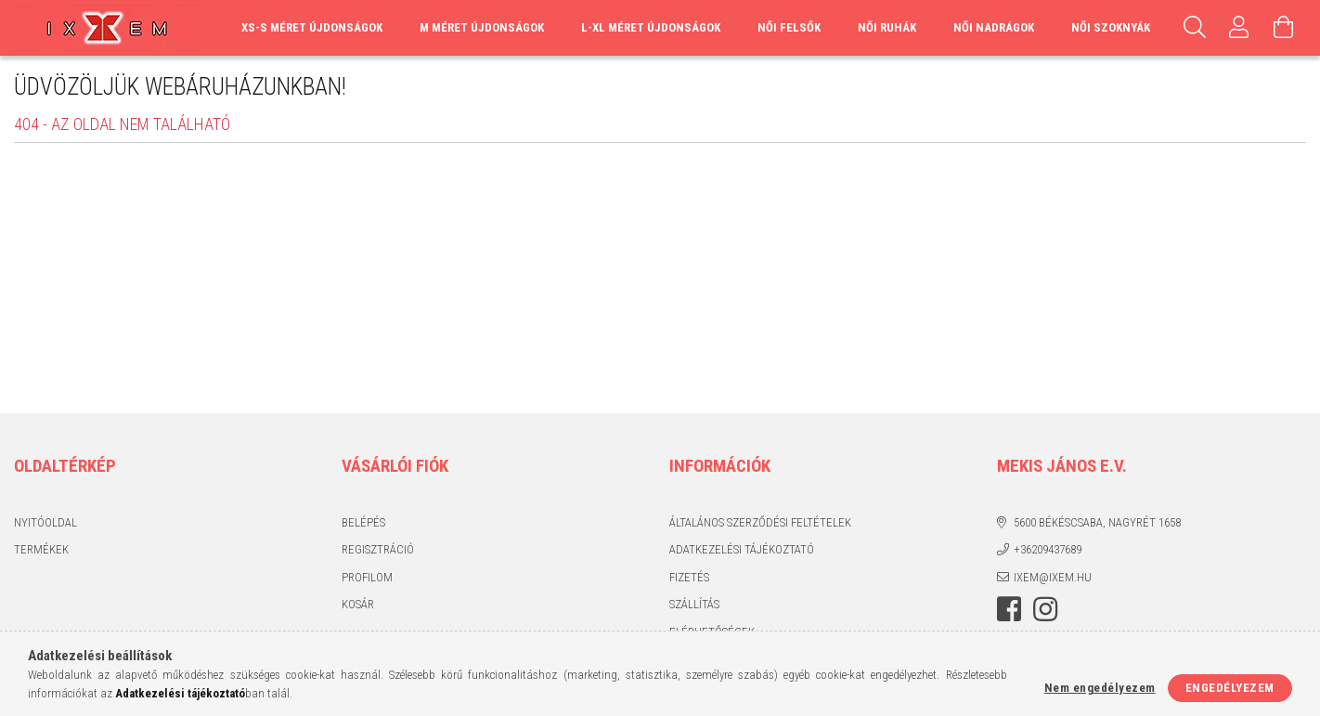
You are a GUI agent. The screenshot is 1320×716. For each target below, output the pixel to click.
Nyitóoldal (45, 522)
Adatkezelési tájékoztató (741, 549)
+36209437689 (1047, 549)
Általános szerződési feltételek (760, 522)
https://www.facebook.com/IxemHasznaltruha (1009, 609)
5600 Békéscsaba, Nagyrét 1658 (1097, 522)
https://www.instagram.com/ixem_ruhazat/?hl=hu (1045, 609)
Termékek (41, 549)
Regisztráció (378, 549)
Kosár (358, 604)
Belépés (363, 522)
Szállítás (694, 604)
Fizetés (689, 577)
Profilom (367, 577)
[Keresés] (1194, 28)
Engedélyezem (1230, 688)
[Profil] (1239, 28)
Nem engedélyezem (1100, 688)
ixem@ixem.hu (1053, 577)
